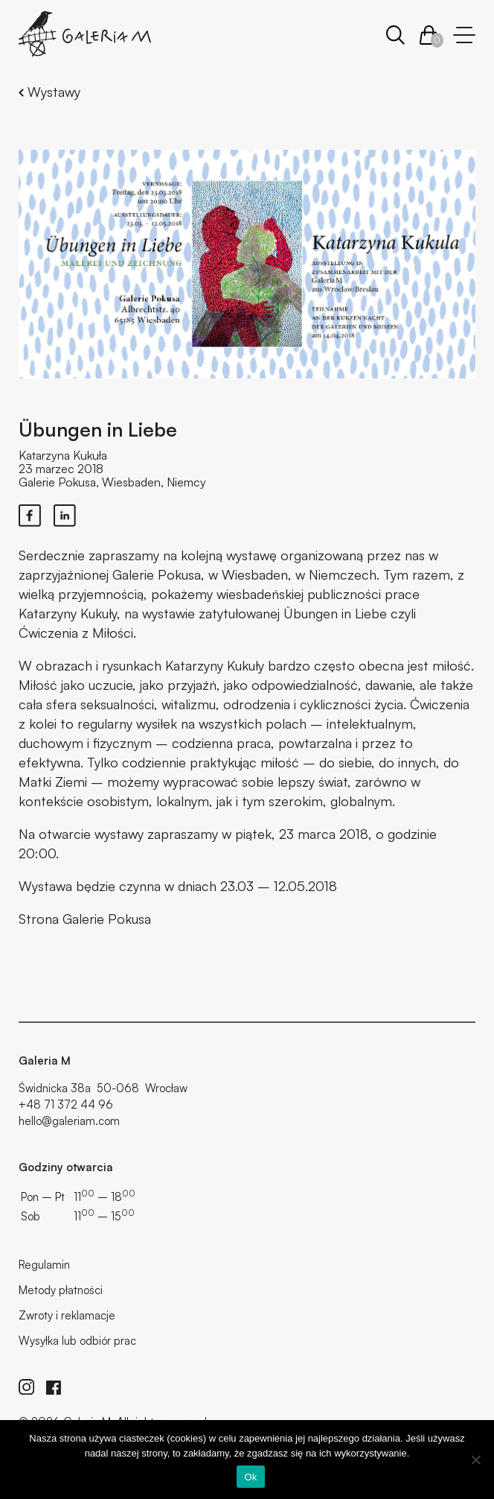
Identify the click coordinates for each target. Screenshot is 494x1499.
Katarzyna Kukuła (63, 455)
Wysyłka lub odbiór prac (77, 1341)
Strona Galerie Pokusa (85, 918)
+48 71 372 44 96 (66, 1104)
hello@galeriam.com (69, 1121)
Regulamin (44, 1265)
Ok (250, 1477)
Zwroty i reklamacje (67, 1315)
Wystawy (49, 91)
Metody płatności (61, 1290)
